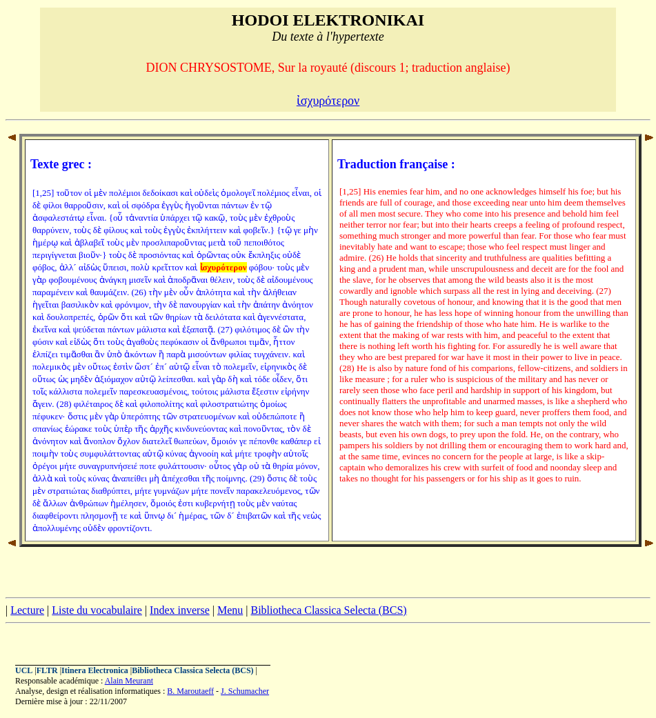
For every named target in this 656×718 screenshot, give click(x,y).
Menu (230, 610)
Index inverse (180, 610)
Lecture (27, 610)
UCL (23, 670)
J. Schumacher (245, 691)
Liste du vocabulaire (97, 610)
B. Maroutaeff (190, 691)
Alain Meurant (129, 681)
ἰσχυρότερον (328, 101)
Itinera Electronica (94, 670)
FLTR (47, 670)
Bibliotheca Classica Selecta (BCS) (328, 610)
